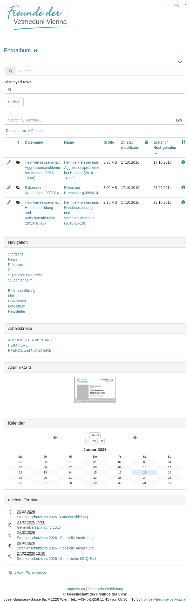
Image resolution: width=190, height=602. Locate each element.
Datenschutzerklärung (105, 589)
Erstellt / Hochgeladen (164, 147)
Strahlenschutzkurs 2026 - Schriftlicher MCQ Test (56, 558)
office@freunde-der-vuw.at (165, 599)
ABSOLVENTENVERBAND (30, 340)
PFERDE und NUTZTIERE (29, 350)
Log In (180, 4)
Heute (95, 435)
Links (12, 296)
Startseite (15, 254)
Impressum (76, 589)
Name (69, 142)
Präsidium (16, 264)
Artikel (16, 573)
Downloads (17, 301)
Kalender (36, 573)
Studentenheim (20, 280)
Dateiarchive (16, 131)
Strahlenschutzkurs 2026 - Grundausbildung (52, 517)
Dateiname (34, 142)
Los (179, 120)
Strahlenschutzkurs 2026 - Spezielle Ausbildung (55, 538)
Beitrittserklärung (21, 291)
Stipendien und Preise (26, 275)
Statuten (15, 270)
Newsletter (16, 311)
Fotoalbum (18, 50)
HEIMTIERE (18, 345)
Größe (108, 142)
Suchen (14, 102)
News (12, 259)
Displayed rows (18, 82)
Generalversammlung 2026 (39, 527)
